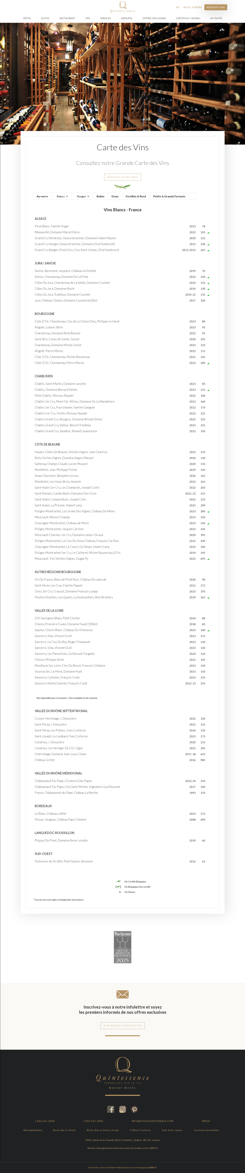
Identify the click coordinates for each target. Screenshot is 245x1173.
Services (105, 18)
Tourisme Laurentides (206, 1130)
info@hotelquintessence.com (152, 1121)
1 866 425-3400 (45, 1121)
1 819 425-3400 (93, 1121)
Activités (216, 18)
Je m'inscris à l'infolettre (122, 1025)
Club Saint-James (172, 1130)
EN (177, 7)
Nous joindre (193, 7)
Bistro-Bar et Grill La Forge (103, 1130)
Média (206, 1121)
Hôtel (27, 18)
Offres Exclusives (154, 18)
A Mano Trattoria (140, 1130)
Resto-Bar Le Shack (64, 1130)
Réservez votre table (122, 177)
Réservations (216, 7)
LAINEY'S (152, 1167)
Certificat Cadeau (188, 18)
